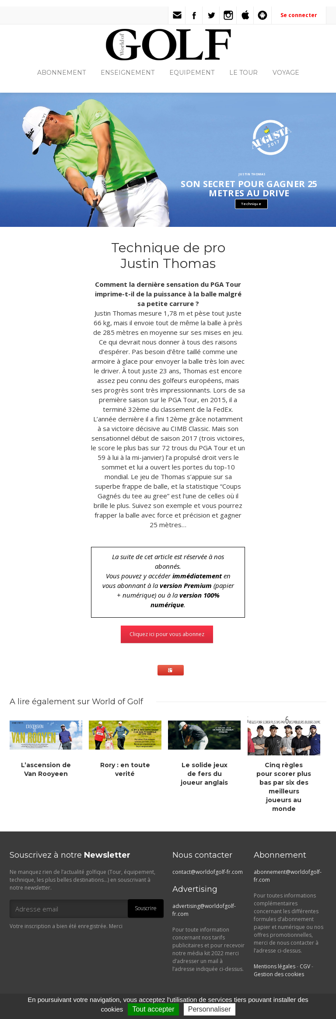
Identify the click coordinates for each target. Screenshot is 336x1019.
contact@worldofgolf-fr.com (207, 872)
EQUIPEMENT (191, 73)
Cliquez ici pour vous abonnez (167, 634)
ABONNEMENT (61, 73)
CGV (305, 966)
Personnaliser (209, 1009)
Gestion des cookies (279, 974)
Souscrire (146, 908)
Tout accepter (153, 1009)
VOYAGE (286, 73)
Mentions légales (274, 966)
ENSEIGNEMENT (127, 73)
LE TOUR (243, 73)
